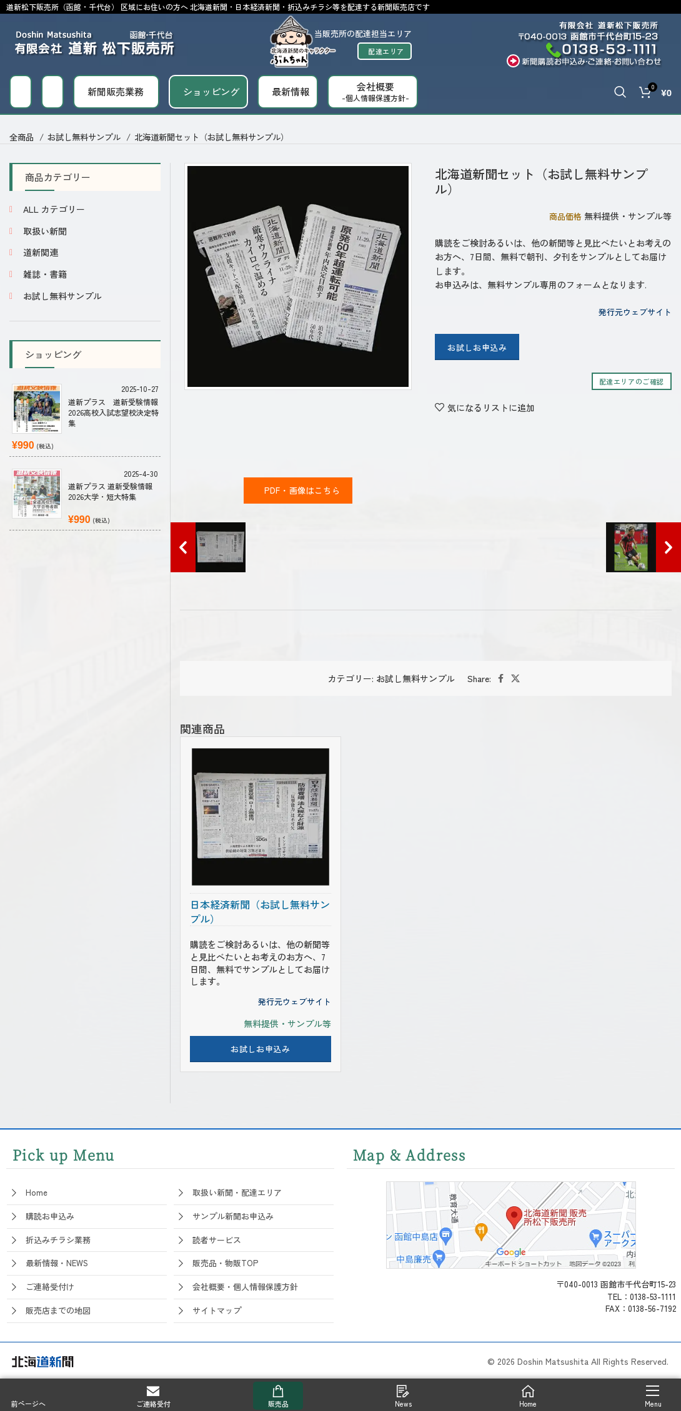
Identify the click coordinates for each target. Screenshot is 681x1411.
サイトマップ (216, 1310)
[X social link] (515, 678)
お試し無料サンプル (85, 137)
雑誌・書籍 (45, 274)
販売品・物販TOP (225, 1263)
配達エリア (386, 51)
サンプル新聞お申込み (233, 1216)
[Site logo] (95, 40)
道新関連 (40, 252)
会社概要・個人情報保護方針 (245, 1286)
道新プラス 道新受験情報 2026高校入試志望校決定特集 (114, 412)
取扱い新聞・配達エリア (237, 1192)
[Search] (620, 91)
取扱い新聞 (45, 231)
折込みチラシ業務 (58, 1240)
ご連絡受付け (50, 1286)
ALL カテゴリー (54, 209)
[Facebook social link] (500, 678)
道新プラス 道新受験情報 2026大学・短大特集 (110, 491)
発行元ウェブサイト (635, 312)
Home (36, 1192)
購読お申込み (50, 1216)
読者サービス (216, 1240)
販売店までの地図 (58, 1310)
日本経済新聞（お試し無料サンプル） (260, 911)
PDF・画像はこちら (298, 490)
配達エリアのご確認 (631, 381)
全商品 (22, 137)
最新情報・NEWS (57, 1263)
